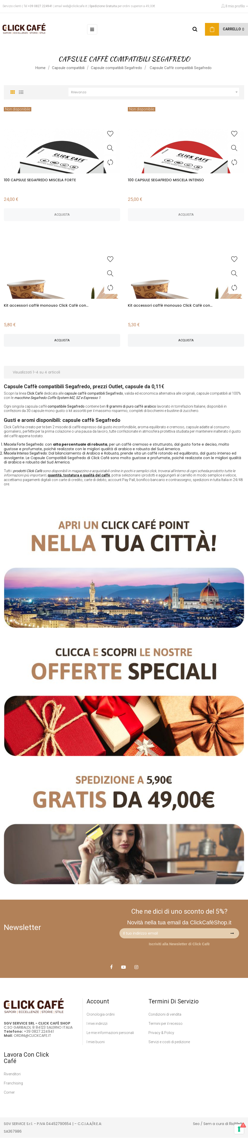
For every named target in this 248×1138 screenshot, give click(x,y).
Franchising (13, 1083)
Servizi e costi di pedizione (169, 1042)
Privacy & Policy (161, 1033)
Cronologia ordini (101, 1014)
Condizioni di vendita (164, 1014)
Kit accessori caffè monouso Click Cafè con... (46, 305)
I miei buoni (96, 1042)
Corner (9, 1092)
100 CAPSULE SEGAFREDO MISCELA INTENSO (166, 180)
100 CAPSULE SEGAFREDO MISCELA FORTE (40, 180)
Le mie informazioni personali (110, 1033)
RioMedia (236, 1124)
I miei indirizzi (97, 1023)
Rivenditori (12, 1074)
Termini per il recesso (165, 1023)
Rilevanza (155, 92)
